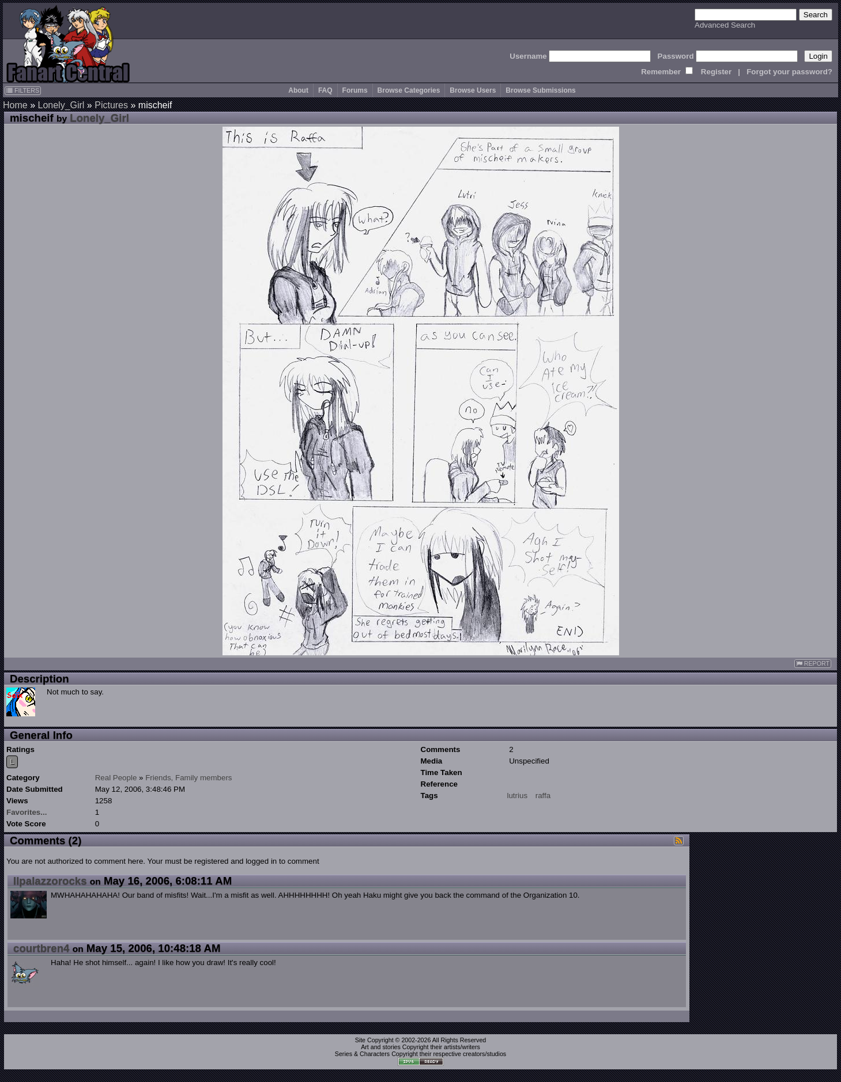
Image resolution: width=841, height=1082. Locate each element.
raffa (542, 795)
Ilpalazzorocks (50, 881)
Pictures (111, 105)
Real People (116, 777)
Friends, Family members (188, 777)
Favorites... (26, 812)
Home (15, 105)
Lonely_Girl (60, 105)
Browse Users (473, 90)
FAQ (325, 90)
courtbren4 (41, 948)
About (298, 90)
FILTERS (22, 90)
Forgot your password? (789, 71)
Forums (355, 90)
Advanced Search (725, 25)
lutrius (517, 795)
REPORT (812, 663)
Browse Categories (409, 90)
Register (716, 71)
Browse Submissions (540, 90)
